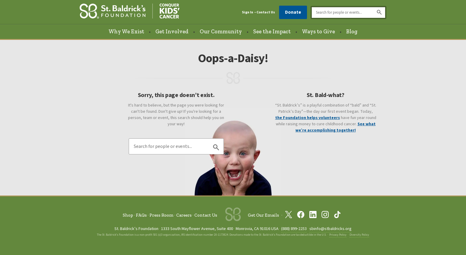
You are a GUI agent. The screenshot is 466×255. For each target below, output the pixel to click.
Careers (184, 215)
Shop (128, 215)
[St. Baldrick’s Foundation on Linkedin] (313, 215)
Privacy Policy (338, 235)
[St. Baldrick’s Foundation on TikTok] (337, 215)
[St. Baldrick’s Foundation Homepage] (130, 12)
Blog (352, 31)
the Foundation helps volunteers (307, 118)
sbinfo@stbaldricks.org (330, 229)
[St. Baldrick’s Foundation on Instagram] (325, 215)
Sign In (247, 12)
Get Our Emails (263, 215)
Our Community (221, 31)
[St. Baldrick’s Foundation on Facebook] (300, 215)
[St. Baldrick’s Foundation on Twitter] (288, 215)
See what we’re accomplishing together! (335, 127)
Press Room (161, 215)
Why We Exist (126, 31)
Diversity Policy (359, 235)
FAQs (141, 215)
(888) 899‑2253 (294, 229)
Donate (293, 12)
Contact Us (265, 12)
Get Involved (171, 31)
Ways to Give (318, 31)
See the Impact (272, 31)
